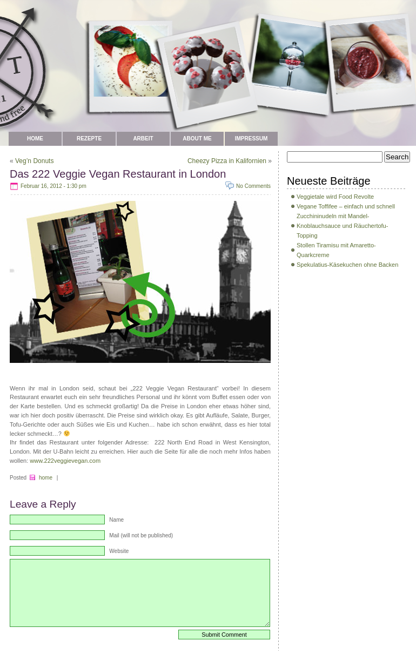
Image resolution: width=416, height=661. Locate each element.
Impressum (251, 138)
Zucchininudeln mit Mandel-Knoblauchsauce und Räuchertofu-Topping (342, 226)
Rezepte (89, 138)
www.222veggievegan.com (65, 460)
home (45, 478)
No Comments (253, 186)
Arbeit (143, 138)
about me (197, 138)
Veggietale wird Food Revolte (335, 196)
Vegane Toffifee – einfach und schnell (346, 206)
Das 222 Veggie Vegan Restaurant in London (118, 174)
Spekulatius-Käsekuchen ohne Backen (347, 264)
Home (35, 138)
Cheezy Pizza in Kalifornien (226, 161)
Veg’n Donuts (34, 161)
